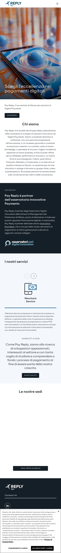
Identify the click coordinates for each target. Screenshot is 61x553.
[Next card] (34, 276)
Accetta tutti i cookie (42, 548)
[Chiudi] (58, 511)
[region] (30, 531)
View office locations (30, 468)
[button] (12, 115)
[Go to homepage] (16, 3)
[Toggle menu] (57, 3)
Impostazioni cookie (17, 548)
